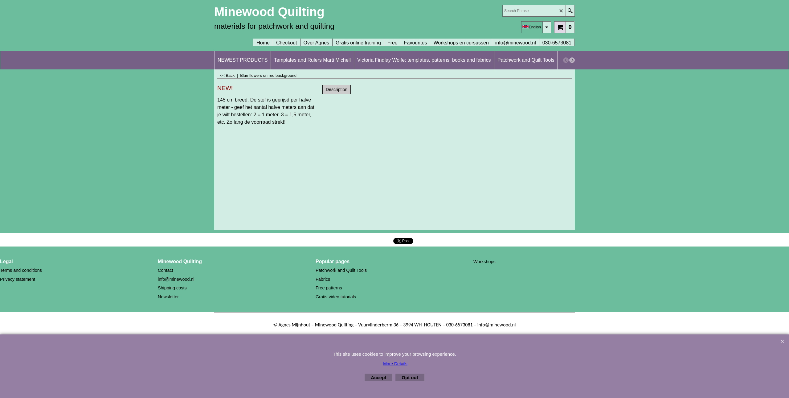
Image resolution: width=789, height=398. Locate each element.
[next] (572, 60)
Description (336, 89)
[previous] (566, 60)
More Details (395, 363)
